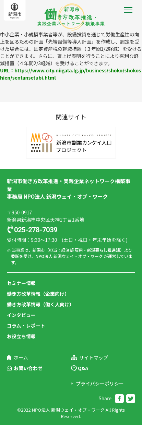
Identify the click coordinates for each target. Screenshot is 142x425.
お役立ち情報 (21, 336)
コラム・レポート (26, 325)
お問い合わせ (28, 368)
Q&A (83, 368)
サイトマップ (93, 357)
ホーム (21, 357)
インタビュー (21, 314)
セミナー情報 (21, 283)
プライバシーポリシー (100, 383)
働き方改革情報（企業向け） (38, 293)
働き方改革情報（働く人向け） (40, 304)
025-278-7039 (35, 230)
